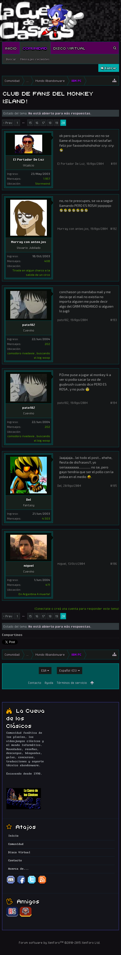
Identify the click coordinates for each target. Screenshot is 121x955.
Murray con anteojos (28, 242)
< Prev (7, 123)
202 (47, 343)
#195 (113, 486)
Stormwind (42, 183)
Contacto (34, 683)
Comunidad (35, 48)
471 (47, 584)
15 (30, 123)
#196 (113, 564)
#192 (113, 229)
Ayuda (49, 683)
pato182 (28, 325)
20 (63, 123)
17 (43, 123)
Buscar (11, 59)
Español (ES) (68, 670)
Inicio (11, 48)
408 (47, 261)
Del (28, 499)
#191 (114, 164)
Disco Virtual (69, 48)
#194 (113, 403)
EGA (43, 670)
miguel (29, 565)
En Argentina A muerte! (34, 594)
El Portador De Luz (28, 159)
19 (56, 123)
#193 (113, 320)
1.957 (46, 178)
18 (50, 123)
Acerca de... (18, 869)
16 (36, 123)
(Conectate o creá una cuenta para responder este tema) (76, 609)
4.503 (46, 518)
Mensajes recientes (35, 59)
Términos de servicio (72, 683)
